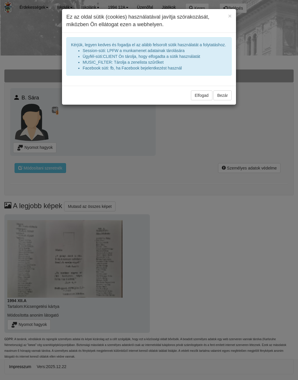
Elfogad (201, 95)
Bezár (222, 95)
